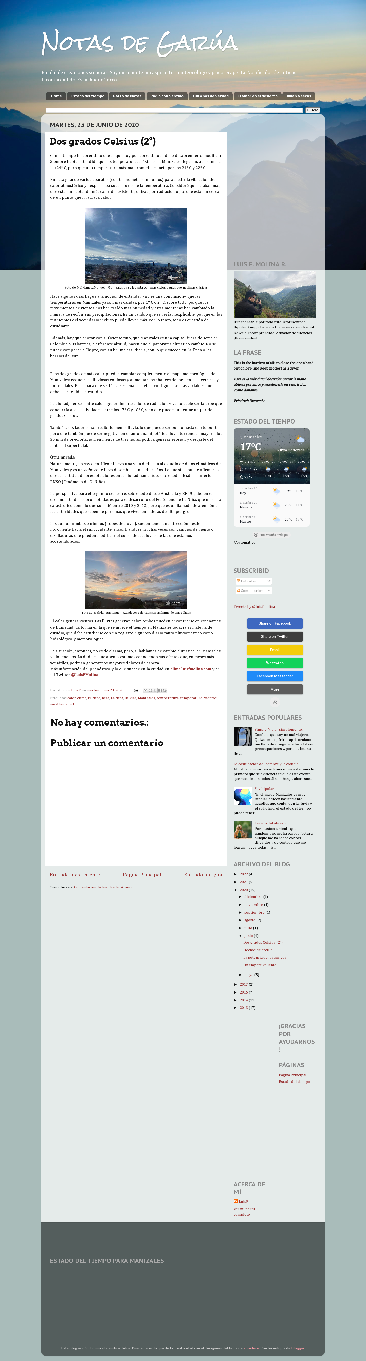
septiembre (254, 912)
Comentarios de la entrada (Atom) (103, 887)
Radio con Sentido (167, 96)
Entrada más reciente (75, 875)
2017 (244, 984)
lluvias (130, 698)
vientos (210, 698)
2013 (244, 1008)
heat (105, 698)
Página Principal (142, 875)
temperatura (168, 698)
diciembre (253, 897)
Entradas (246, 581)
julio (248, 928)
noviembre (254, 905)
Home (56, 96)
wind (69, 704)
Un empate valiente (260, 965)
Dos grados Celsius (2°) (263, 942)
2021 (244, 882)
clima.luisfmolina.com (190, 669)
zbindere (251, 1348)
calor (71, 698)
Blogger (297, 1348)
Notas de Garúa (139, 42)
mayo (249, 975)
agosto (250, 920)
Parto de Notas (127, 96)
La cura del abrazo (270, 823)
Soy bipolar (264, 789)
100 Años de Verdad (210, 96)
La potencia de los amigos (264, 957)
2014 (244, 1000)
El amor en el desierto (257, 96)
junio (249, 936)
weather (57, 704)
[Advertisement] (249, 148)
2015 (244, 992)
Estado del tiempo (87, 96)
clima (81, 698)
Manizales (146, 698)
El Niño (94, 698)
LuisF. (243, 1202)
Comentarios (250, 591)
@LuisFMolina (84, 675)
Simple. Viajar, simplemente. (279, 729)
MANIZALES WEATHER (183, 1287)
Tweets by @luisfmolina (254, 607)
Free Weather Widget (271, 535)
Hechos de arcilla (257, 950)
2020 (244, 890)
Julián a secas (298, 96)
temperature (191, 698)
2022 (244, 874)
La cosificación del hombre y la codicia (266, 764)
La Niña (117, 698)
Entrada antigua (203, 875)
